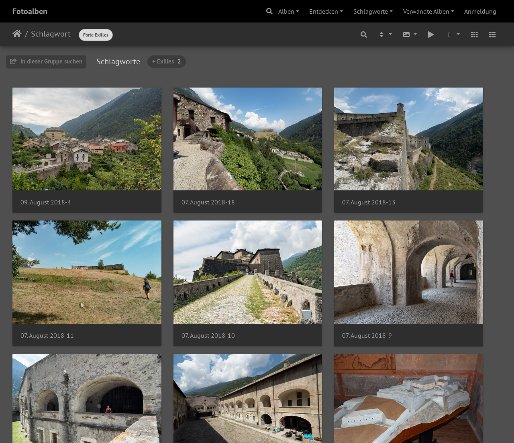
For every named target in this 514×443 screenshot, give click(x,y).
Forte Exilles (95, 35)
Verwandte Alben (426, 11)
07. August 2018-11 (423, 178)
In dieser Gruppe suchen (46, 61)
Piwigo (273, 426)
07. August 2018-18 (172, 178)
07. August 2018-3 (296, 395)
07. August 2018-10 (47, 286)
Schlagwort (51, 34)
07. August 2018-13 (297, 178)
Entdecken (323, 11)
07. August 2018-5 (171, 395)
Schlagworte (370, 11)
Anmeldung (480, 11)
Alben (286, 11)
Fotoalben (29, 11)
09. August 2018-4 (45, 178)
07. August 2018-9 (171, 286)
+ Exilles (166, 61)
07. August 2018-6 (45, 395)
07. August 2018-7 (421, 286)
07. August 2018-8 (296, 286)
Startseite (17, 34)
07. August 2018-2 (421, 395)
